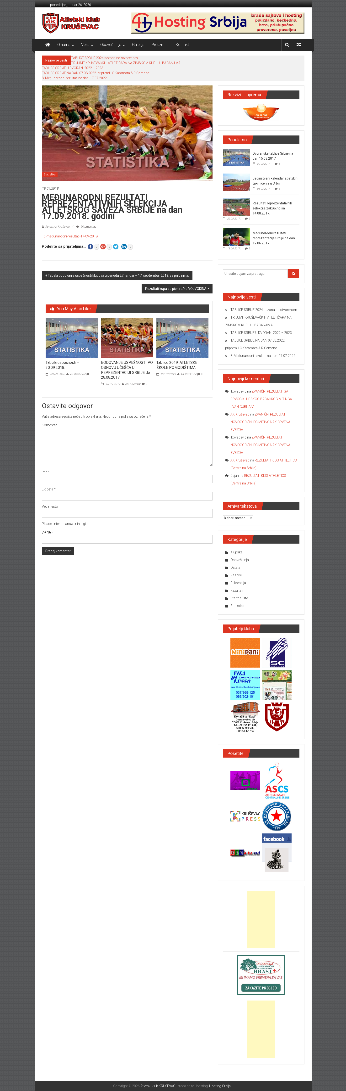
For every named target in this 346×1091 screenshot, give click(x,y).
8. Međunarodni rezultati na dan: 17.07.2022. (74, 78)
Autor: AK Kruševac (57, 226)
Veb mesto (50, 506)
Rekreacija (238, 583)
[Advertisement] (261, 919)
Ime (46, 472)
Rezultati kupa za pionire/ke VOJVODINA (176, 289)
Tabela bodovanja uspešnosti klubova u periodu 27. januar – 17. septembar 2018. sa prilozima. (118, 275)
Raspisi (236, 575)
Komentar (49, 425)
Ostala (235, 567)
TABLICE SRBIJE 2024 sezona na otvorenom (104, 58)
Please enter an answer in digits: (65, 524)
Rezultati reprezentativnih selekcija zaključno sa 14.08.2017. (272, 208)
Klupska (236, 552)
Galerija (138, 44)
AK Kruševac (78, 374)
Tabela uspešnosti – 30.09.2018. (63, 365)
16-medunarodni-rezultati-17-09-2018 (70, 236)
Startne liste (239, 598)
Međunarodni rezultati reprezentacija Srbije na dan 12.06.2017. (274, 238)
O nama (63, 44)
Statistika (50, 174)
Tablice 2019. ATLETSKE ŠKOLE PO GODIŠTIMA (176, 365)
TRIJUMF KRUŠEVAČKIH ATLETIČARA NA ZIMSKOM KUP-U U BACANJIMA (126, 63)
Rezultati (236, 590)
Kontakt (182, 44)
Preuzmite (160, 44)
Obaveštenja (110, 44)
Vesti (85, 44)
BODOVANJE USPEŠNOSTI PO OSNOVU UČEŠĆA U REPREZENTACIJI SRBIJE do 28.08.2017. (127, 370)
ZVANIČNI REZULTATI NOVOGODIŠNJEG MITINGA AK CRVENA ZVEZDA (260, 422)
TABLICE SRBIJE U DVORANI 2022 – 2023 (72, 68)
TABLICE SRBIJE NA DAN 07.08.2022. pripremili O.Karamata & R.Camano (95, 73)
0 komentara (86, 226)
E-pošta (49, 489)
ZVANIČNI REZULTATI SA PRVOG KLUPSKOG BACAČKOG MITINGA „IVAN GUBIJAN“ (261, 399)
